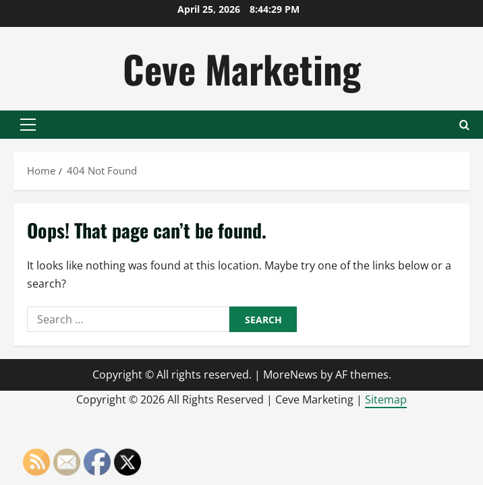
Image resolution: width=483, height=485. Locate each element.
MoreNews (290, 374)
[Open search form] (464, 125)
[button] (27, 124)
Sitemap (386, 399)
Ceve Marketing (242, 68)
